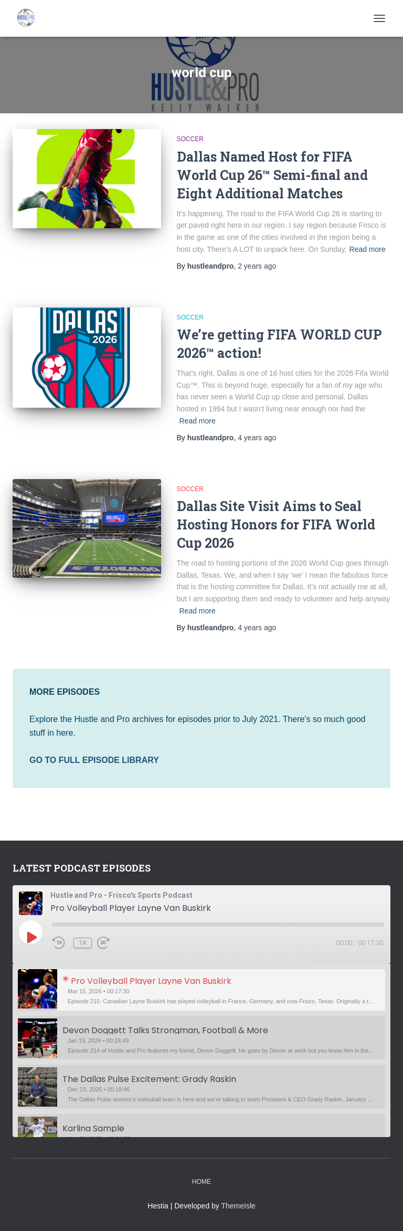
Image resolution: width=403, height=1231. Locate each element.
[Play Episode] (31, 937)
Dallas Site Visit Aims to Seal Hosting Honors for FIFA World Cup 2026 (276, 524)
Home (201, 1181)
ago (257, 266)
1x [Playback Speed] (83, 943)
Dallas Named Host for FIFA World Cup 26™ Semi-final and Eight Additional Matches (272, 175)
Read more (367, 249)
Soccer (190, 139)
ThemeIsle (238, 1206)
